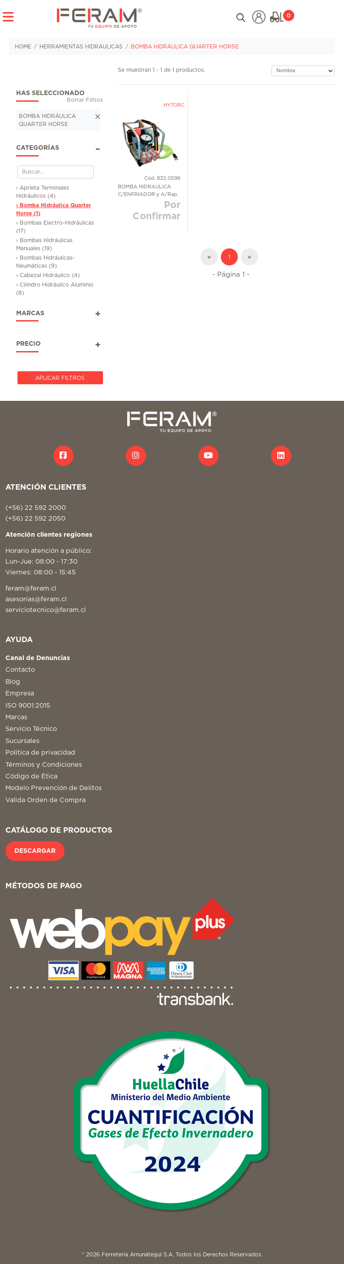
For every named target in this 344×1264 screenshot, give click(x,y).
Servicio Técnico (31, 728)
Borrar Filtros (85, 100)
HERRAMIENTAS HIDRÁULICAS (81, 46)
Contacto (20, 669)
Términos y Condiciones (43, 764)
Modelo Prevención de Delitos (53, 788)
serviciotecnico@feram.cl (45, 610)
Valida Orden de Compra (45, 800)
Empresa (19, 693)
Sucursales (22, 741)
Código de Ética (31, 776)
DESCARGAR (35, 851)
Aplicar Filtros (60, 378)
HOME (23, 46)
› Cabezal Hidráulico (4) (48, 275)
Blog (12, 681)
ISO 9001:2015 (27, 705)
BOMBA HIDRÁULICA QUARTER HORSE (185, 46)
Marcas (16, 717)
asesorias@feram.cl (36, 599)
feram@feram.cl (30, 588)
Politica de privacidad (40, 752)
